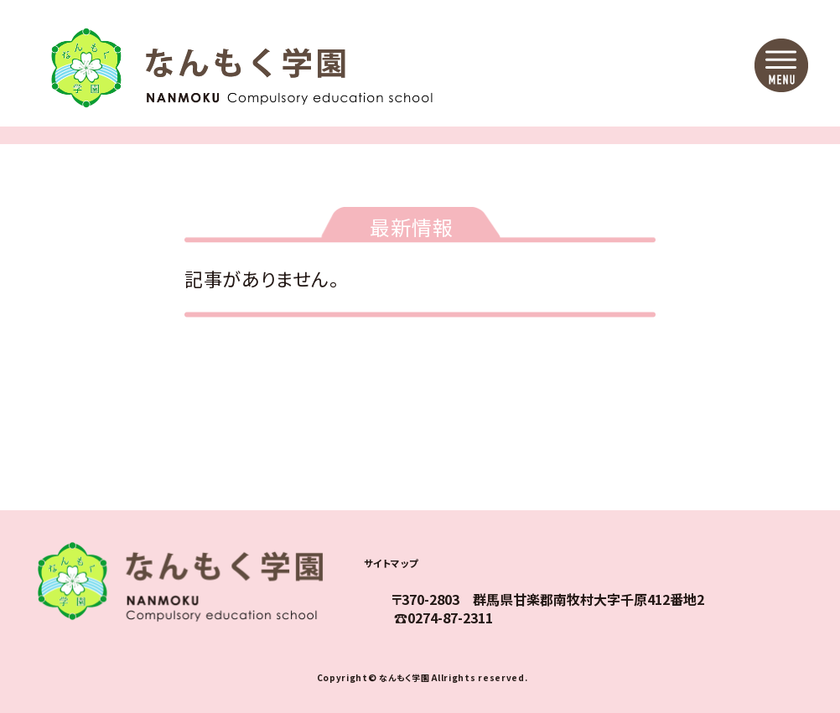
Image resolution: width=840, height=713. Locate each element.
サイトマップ (404, 561)
